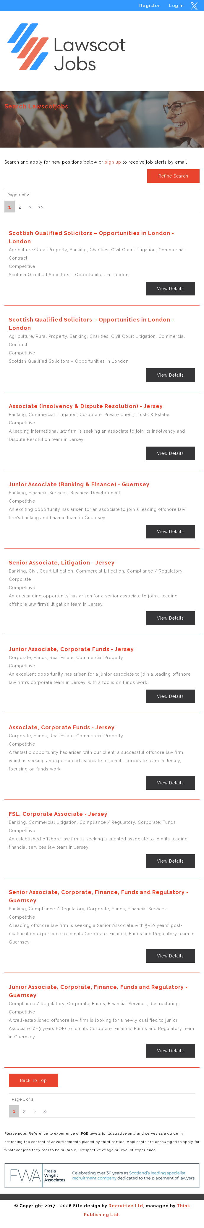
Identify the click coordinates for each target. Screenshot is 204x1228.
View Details (170, 288)
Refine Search (173, 176)
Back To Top (33, 1080)
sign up (113, 162)
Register (149, 5)
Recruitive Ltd (126, 1205)
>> (40, 206)
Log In (176, 5)
